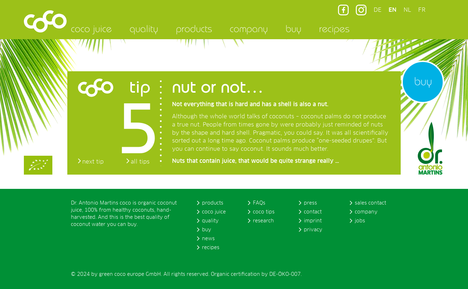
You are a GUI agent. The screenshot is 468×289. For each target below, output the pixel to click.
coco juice (91, 28)
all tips (140, 162)
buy (293, 28)
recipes (334, 28)
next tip (93, 162)
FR (421, 10)
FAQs (259, 203)
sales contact (370, 203)
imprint (313, 220)
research (263, 220)
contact (313, 212)
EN (392, 10)
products (194, 28)
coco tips (264, 212)
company (249, 28)
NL (407, 10)
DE (377, 10)
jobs (360, 220)
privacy (313, 229)
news (208, 238)
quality (144, 28)
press (310, 203)
